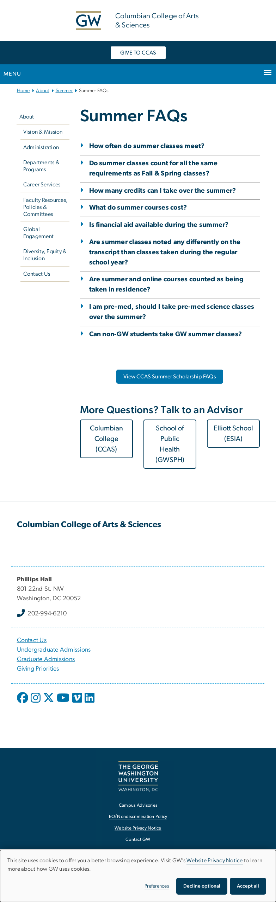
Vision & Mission (43, 132)
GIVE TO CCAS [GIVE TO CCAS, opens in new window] (138, 53)
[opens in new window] (23, 703)
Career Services (42, 184)
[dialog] (138, 876)
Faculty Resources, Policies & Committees (45, 207)
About (42, 90)
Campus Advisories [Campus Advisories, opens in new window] (138, 805)
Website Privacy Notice (214, 860)
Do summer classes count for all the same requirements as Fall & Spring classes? (153, 168)
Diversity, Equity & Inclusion (45, 255)
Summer (64, 90)
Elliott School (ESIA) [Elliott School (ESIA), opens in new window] (233, 433)
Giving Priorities (38, 669)
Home (23, 90)
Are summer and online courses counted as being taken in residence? (166, 284)
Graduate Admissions (46, 659)
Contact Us (36, 274)
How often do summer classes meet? (147, 146)
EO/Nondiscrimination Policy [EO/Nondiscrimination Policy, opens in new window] (138, 816)
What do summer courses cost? (138, 207)
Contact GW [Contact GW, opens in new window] (138, 839)
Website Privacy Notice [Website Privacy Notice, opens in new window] (138, 828)
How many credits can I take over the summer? (162, 190)
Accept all (248, 886)
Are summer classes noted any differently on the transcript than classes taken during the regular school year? (165, 252)
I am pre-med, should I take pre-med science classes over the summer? (171, 311)
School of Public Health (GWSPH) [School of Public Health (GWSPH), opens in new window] (169, 444)
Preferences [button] (157, 886)
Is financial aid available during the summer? (159, 225)
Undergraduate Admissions (54, 650)
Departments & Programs (41, 166)
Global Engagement (38, 232)
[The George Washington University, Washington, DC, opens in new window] (138, 776)
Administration (41, 147)
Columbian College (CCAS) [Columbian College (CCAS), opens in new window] (106, 439)
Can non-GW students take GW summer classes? (165, 334)
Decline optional (201, 886)
